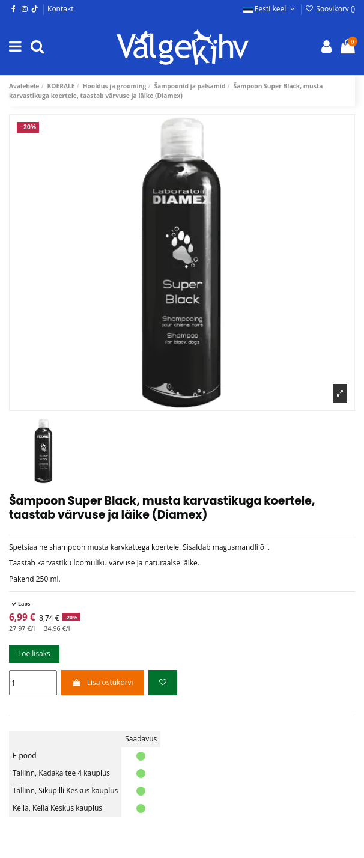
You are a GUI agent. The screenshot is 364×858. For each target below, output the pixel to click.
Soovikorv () (330, 9)
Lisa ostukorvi (102, 682)
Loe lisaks (34, 653)
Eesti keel (270, 9)
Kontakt (60, 9)
